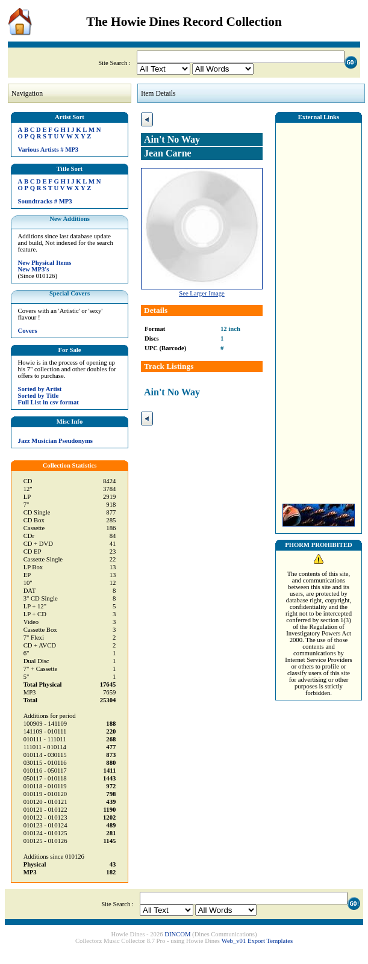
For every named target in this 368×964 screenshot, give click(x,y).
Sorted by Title (38, 395)
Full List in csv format (48, 402)
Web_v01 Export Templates (257, 941)
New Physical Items (45, 262)
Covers (27, 330)
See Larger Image (202, 293)
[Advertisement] (318, 309)
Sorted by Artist (40, 389)
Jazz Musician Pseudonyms (55, 440)
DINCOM (177, 934)
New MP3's (33, 269)
